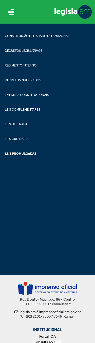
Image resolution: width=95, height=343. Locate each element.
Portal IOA (47, 336)
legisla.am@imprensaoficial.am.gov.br (47, 312)
